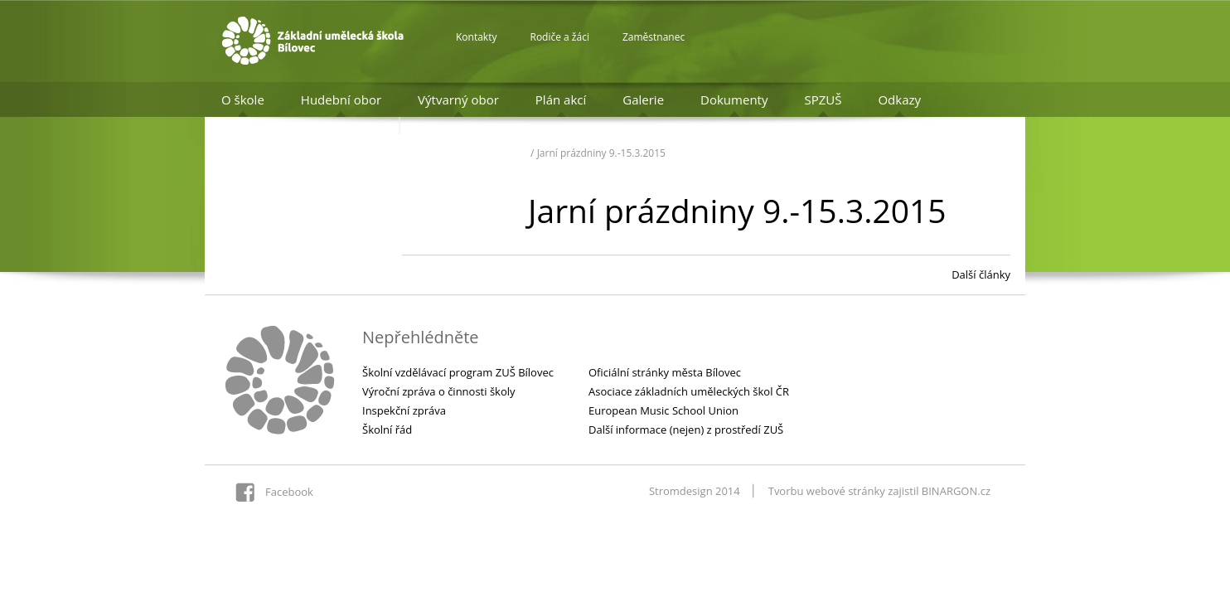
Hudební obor (341, 99)
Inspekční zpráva (404, 410)
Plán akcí (560, 99)
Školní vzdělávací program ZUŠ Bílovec (458, 372)
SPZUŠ (822, 99)
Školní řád (387, 429)
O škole (242, 99)
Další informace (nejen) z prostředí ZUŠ (685, 429)
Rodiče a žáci (559, 37)
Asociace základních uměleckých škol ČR (688, 391)
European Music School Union (663, 410)
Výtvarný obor (458, 99)
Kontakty (476, 37)
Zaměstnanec (653, 37)
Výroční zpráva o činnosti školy (439, 391)
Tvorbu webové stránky (826, 490)
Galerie (643, 99)
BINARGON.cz (956, 490)
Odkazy (899, 99)
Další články (981, 274)
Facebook (289, 491)
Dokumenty (734, 99)
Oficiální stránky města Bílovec (664, 372)
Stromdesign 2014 (694, 490)
